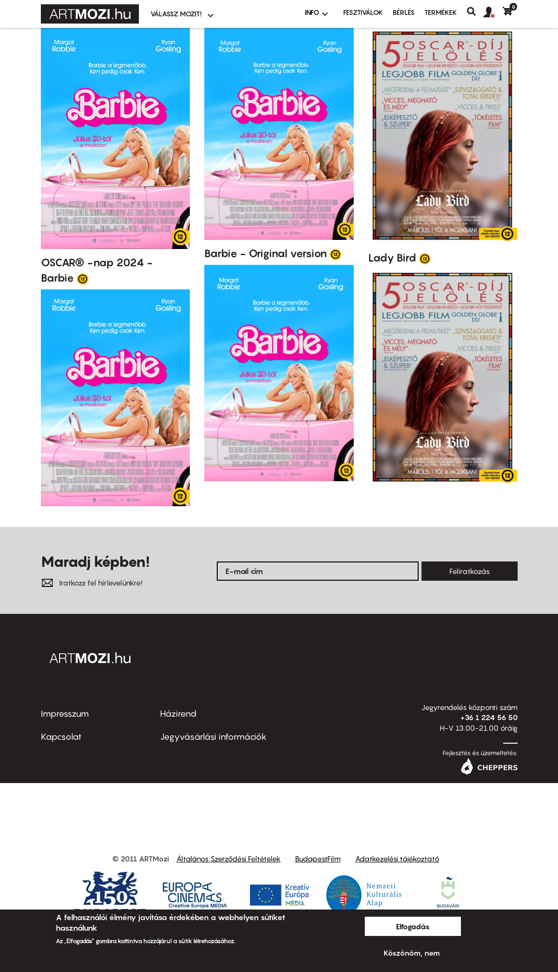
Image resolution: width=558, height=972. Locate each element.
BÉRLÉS (404, 12)
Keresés (475, 11)
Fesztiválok (363, 12)
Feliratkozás (469, 571)
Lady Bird (392, 257)
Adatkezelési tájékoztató (397, 858)
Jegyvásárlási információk (213, 737)
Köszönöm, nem (412, 952)
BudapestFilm (318, 858)
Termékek (440, 12)
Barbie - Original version (265, 253)
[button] (493, 12)
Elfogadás (413, 926)
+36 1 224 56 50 (489, 717)
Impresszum (65, 714)
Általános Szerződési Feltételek (228, 858)
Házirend (178, 714)
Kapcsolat (61, 737)
